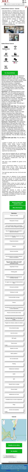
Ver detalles (14, 451)
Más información (17, 207)
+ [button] (3, 421)
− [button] (3, 423)
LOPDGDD (8, 470)
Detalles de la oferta (14, 445)
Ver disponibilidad (10, 73)
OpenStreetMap (23, 440)
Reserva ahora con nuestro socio (17, 203)
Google (25, 465)
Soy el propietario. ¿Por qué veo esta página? (10, 456)
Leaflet (17, 440)
